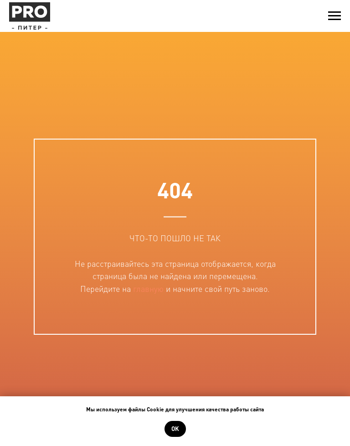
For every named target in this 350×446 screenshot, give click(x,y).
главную (148, 288)
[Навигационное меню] (334, 16)
